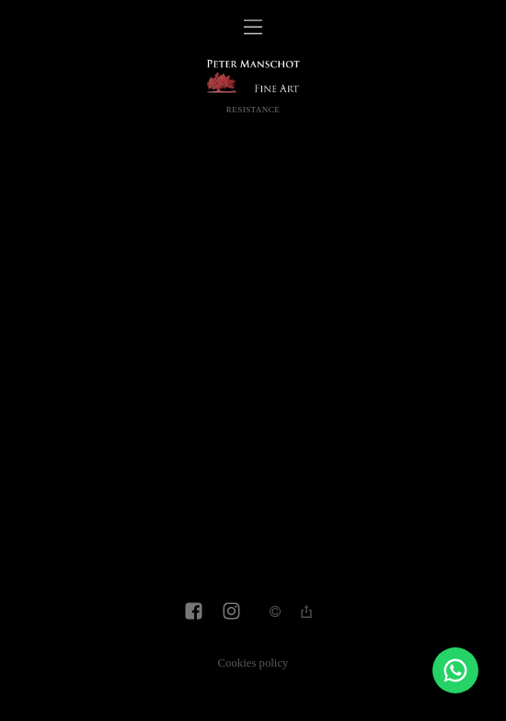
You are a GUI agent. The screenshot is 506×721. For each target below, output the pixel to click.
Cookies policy (253, 663)
